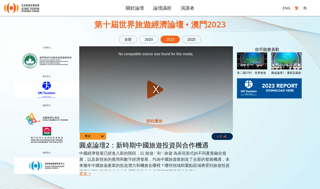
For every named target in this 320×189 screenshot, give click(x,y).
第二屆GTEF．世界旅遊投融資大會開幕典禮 (251, 74)
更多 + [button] (85, 173)
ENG (286, 8)
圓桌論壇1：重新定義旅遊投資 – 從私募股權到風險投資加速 (286, 76)
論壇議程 (162, 8)
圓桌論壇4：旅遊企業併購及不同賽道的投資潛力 (251, 141)
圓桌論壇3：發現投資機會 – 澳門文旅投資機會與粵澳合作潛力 (286, 109)
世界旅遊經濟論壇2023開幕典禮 (285, 139)
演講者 (187, 8)
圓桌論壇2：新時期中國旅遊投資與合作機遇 (251, 107)
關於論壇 (135, 8)
